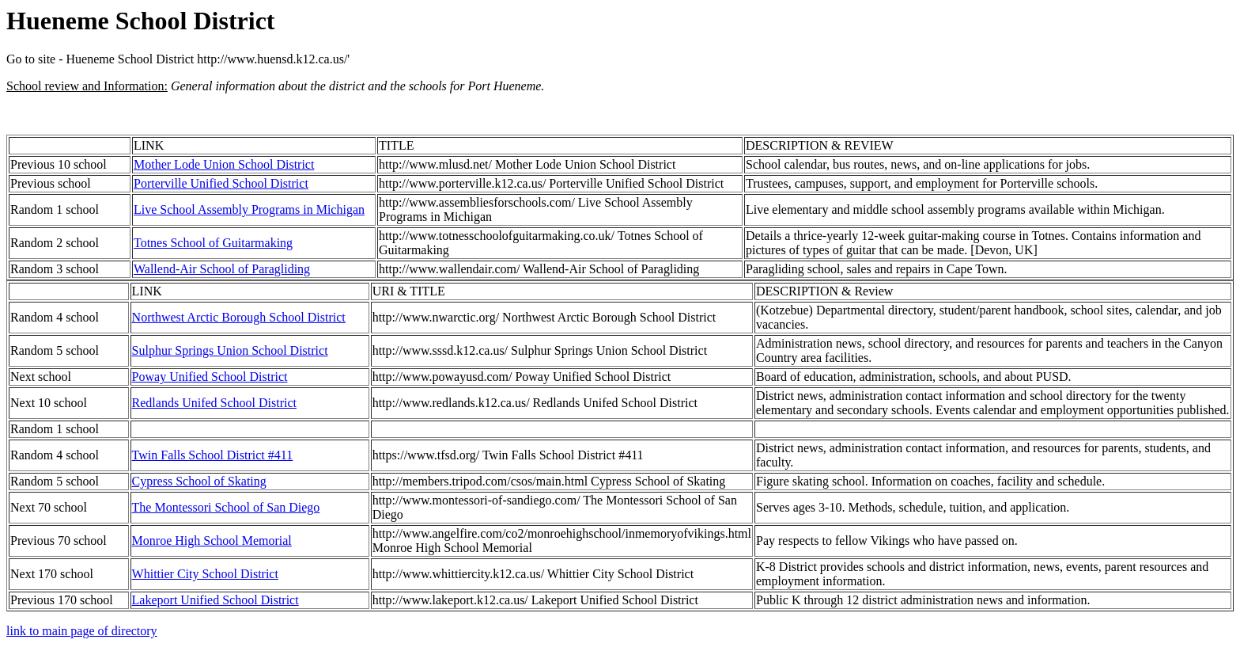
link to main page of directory (81, 631)
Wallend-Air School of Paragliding (222, 269)
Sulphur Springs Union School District (230, 350)
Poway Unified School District (210, 376)
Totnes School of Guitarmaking (213, 242)
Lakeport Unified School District (215, 600)
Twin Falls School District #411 (212, 455)
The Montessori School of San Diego (226, 507)
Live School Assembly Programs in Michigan (249, 209)
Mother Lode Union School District (224, 164)
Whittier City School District (205, 574)
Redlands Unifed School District (214, 402)
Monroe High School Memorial (212, 540)
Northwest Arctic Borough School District (239, 317)
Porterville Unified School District (221, 183)
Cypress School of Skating (199, 481)
